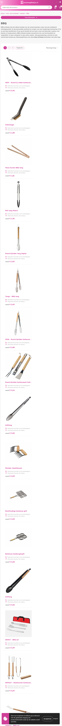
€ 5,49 (37, 344)
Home (2, 13)
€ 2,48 (10, 217)
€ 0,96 (10, 90)
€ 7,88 (37, 471)
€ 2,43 (10, 175)
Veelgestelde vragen (38, 681)
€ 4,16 (37, 217)
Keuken (22, 13)
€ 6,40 (10, 429)
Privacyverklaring (37, 709)
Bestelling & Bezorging (8, 704)
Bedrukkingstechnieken (39, 684)
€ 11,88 (38, 556)
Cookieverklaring (37, 706)
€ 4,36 (10, 344)
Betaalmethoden (6, 706)
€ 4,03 (37, 259)
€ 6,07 (37, 386)
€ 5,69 (10, 386)
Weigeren (55, 718)
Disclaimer (35, 712)
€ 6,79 (37, 429)
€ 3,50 (10, 259)
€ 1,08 (37, 90)
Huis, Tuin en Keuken (12, 13)
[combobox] (26, 7)
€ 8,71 (9, 556)
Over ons (34, 678)
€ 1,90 (37, 132)
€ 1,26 (9, 132)
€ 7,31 (9, 471)
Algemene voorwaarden (40, 704)
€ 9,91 (10, 513)
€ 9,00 (37, 513)
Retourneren (5, 709)
